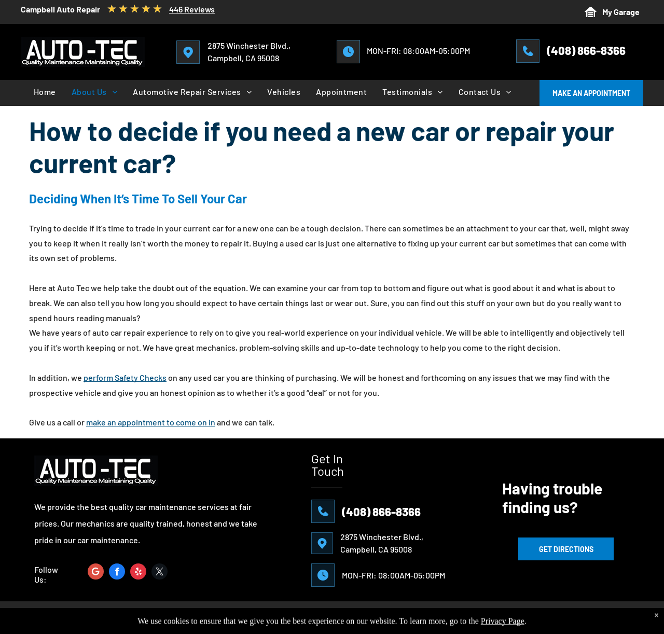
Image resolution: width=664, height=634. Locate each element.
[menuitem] (45, 92)
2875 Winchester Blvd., (249, 45)
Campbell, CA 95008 (243, 58)
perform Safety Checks (125, 377)
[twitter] (159, 572)
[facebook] (117, 572)
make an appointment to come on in (150, 422)
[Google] (96, 572)
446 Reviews (192, 9)
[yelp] (138, 572)
